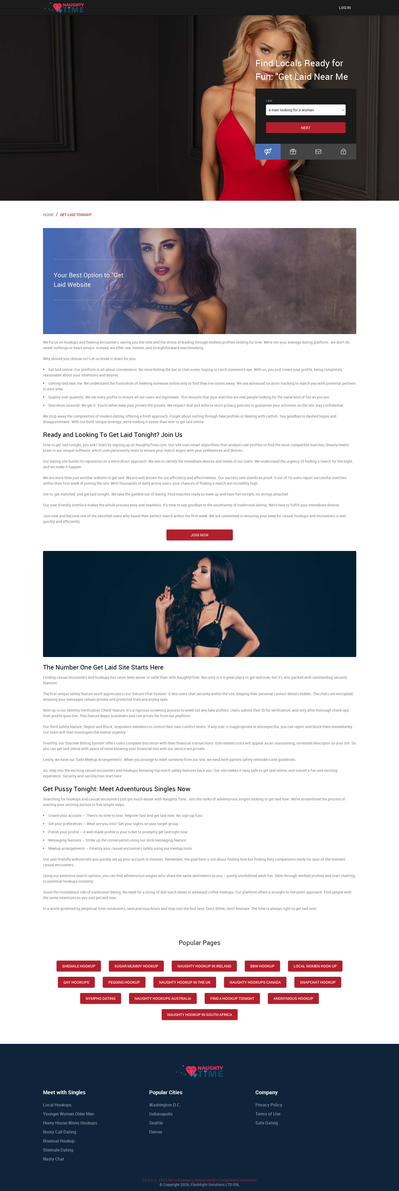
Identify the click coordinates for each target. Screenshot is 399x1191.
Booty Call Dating (59, 1132)
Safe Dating (266, 1123)
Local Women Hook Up (315, 966)
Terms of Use (267, 1114)
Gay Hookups (76, 982)
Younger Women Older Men (68, 1114)
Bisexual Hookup (59, 1141)
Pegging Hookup (124, 982)
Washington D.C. (165, 1105)
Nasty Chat (53, 1159)
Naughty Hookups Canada (255, 982)
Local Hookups (57, 1105)
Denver (155, 1132)
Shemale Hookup (78, 966)
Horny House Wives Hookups (70, 1123)
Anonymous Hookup (293, 998)
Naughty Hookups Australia (163, 998)
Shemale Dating (58, 1150)
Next (305, 127)
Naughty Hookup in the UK (185, 982)
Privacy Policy (268, 1105)
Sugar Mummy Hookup (136, 966)
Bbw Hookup (262, 966)
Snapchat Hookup (318, 982)
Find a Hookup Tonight (232, 998)
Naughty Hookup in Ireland (204, 966)
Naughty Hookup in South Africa (199, 1014)
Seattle (156, 1123)
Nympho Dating (100, 998)
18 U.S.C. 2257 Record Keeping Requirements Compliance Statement (199, 1180)
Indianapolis (161, 1114)
